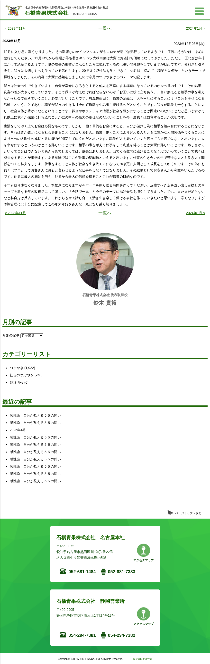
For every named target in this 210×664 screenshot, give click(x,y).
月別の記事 (10, 335)
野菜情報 (16, 382)
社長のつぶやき (22, 375)
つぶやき (16, 368)
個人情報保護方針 (142, 659)
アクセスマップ (143, 560)
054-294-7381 (82, 635)
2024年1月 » (195, 28)
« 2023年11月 (15, 28)
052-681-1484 (82, 571)
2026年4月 (18, 430)
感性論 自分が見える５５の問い (35, 415)
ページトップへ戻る (188, 513)
